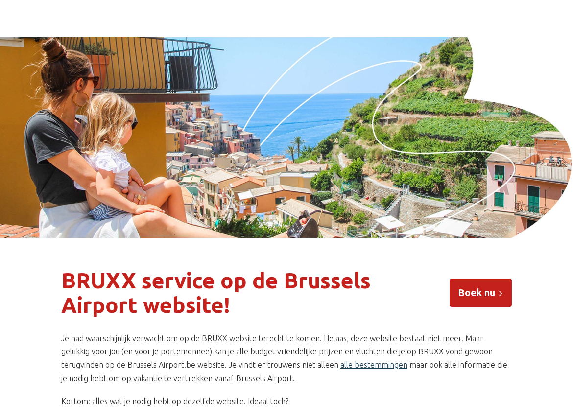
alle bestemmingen (373, 364)
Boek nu (480, 292)
